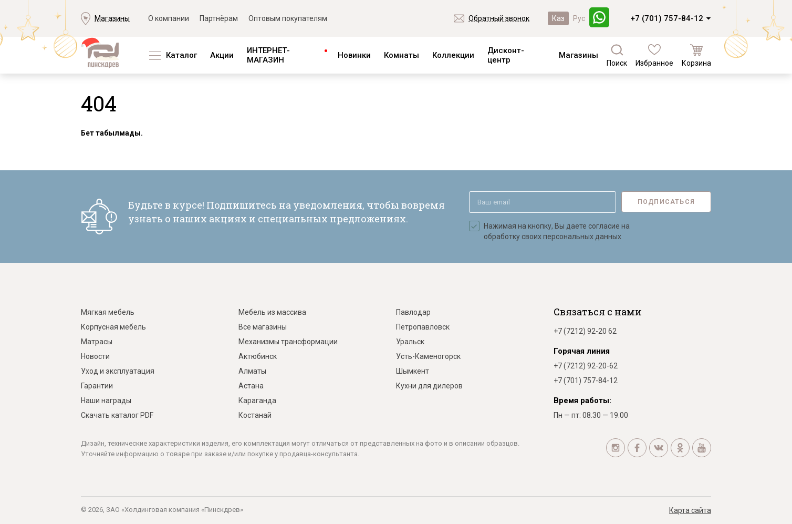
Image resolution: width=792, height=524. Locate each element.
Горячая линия (582, 351)
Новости (95, 356)
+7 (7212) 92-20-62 (586, 366)
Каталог (181, 55)
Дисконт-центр (505, 55)
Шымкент (412, 371)
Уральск (410, 341)
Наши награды (106, 400)
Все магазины (262, 327)
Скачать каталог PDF (117, 415)
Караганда (257, 400)
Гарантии (97, 386)
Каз (558, 18)
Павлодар (413, 312)
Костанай (255, 415)
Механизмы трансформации (288, 341)
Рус (579, 18)
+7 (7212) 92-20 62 (585, 331)
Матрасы (96, 341)
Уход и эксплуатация (117, 371)
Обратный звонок (498, 18)
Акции (222, 55)
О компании (168, 18)
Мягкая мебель (107, 312)
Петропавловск (423, 327)
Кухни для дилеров (429, 386)
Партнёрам (219, 18)
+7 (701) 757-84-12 (666, 18)
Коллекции (453, 55)
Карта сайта (690, 510)
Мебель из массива (272, 312)
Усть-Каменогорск (428, 356)
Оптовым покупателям (287, 18)
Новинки (354, 55)
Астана (251, 386)
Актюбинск (257, 356)
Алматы (252, 371)
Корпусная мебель (113, 327)
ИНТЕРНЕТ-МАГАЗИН (268, 55)
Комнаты (401, 55)
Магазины (112, 18)
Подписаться (666, 202)
